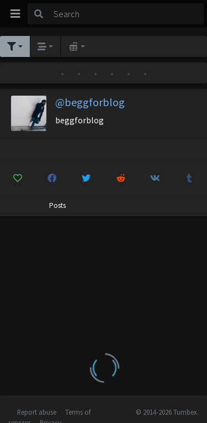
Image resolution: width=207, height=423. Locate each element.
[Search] (126, 13)
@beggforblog (90, 102)
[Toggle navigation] (15, 14)
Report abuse (36, 412)
